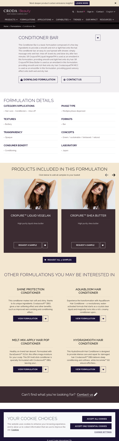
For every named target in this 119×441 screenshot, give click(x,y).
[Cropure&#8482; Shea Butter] (88, 194)
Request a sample (27, 245)
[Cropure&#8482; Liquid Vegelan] (31, 194)
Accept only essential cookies (91, 426)
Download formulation (38, 79)
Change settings (103, 432)
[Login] (98, 38)
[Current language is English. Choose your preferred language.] (110, 11)
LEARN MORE (82, 3)
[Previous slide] (106, 175)
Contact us (72, 79)
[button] (11, 20)
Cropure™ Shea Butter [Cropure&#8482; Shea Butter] (88, 215)
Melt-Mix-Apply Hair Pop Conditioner (30, 341)
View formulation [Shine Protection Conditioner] (27, 318)
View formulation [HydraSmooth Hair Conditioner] (85, 369)
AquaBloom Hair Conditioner (88, 291)
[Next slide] (113, 175)
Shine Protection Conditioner (30, 291)
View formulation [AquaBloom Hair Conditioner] (85, 318)
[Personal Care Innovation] (17, 11)
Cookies (15, 430)
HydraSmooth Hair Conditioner (88, 341)
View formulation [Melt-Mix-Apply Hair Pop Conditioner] (27, 369)
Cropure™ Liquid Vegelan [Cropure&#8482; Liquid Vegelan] (31, 215)
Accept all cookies (97, 419)
